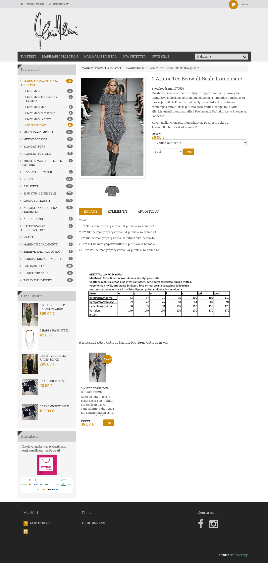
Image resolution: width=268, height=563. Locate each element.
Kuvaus (90, 211)
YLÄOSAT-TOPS (33, 146)
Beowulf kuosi (49, 125)
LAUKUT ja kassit (35, 200)
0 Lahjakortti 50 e (54, 381)
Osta (189, 152)
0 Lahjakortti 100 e (54, 406)
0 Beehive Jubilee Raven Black (53, 357)
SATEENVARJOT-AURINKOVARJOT (34, 228)
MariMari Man (49, 107)
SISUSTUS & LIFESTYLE (38, 193)
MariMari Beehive (49, 119)
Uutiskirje (161, 56)
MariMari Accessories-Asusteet (49, 99)
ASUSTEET (29, 186)
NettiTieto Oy (239, 555)
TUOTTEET (28, 56)
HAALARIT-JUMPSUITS (38, 172)
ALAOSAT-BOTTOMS (36, 153)
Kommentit (117, 211)
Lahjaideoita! (33, 266)
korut (27, 179)
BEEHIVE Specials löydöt (41, 251)
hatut (27, 237)
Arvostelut (148, 211)
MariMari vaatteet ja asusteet (101, 68)
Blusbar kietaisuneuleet (42, 259)
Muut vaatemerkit (37, 132)
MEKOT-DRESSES (34, 139)
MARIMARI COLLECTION (60, 56)
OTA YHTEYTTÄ (134, 56)
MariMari (49, 91)
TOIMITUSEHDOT (94, 523)
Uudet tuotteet (35, 273)
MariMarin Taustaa (100, 56)
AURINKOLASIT (33, 219)
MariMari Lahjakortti (40, 244)
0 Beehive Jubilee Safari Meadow (53, 307)
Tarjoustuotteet (36, 280)
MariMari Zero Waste (49, 113)
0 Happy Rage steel (54, 330)
